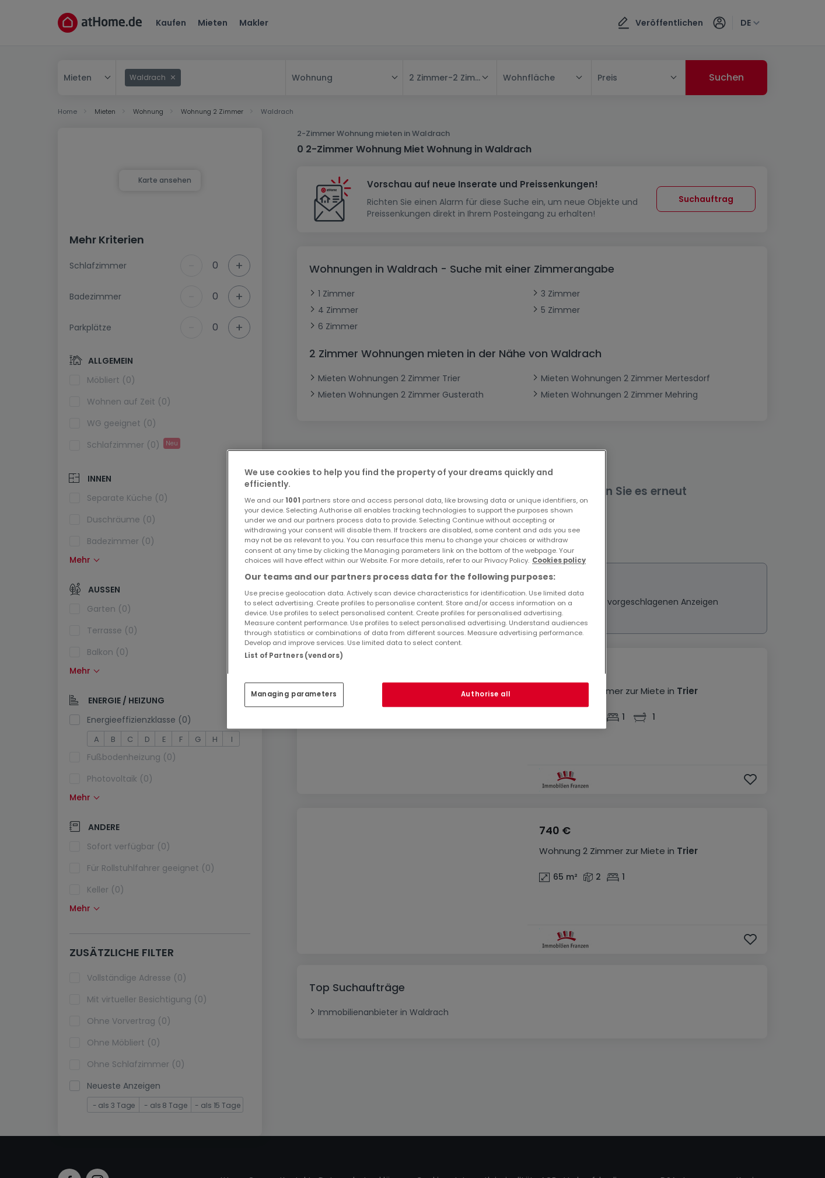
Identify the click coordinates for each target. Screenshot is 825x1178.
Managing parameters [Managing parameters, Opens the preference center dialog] (294, 694)
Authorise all (485, 694)
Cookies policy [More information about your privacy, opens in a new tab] (559, 560)
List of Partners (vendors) (293, 655)
